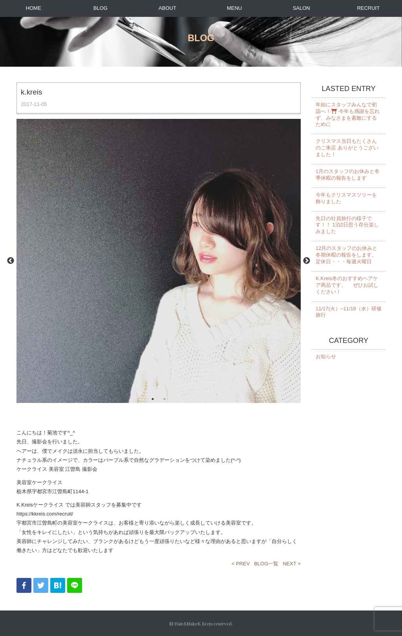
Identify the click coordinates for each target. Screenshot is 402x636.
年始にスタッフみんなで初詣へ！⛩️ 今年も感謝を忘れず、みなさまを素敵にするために (348, 115)
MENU (234, 8)
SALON (301, 8)
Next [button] (307, 261)
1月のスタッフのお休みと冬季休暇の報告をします (348, 174)
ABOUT (167, 8)
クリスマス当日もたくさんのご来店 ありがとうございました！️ (347, 147)
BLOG (100, 8)
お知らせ (326, 356)
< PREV (241, 564)
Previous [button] (11, 261)
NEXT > (292, 564)
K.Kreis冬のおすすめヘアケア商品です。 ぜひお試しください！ (347, 285)
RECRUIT (368, 8)
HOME (33, 8)
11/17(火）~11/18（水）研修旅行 (349, 312)
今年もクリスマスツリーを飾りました (346, 198)
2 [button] (164, 399)
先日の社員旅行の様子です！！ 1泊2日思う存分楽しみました (347, 225)
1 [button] (153, 399)
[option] (158, 261)
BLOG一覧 (266, 564)
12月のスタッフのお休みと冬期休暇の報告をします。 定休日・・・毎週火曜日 (346, 254)
